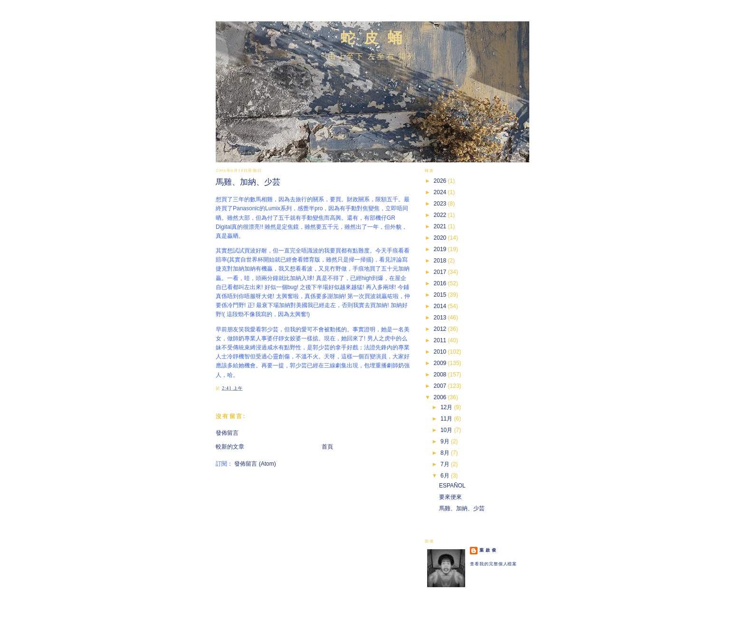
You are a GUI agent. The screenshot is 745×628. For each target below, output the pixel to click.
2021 (441, 226)
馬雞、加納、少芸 (248, 182)
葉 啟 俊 (488, 550)
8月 (445, 453)
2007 (441, 386)
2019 (441, 249)
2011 (441, 340)
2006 (441, 397)
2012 (441, 329)
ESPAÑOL (452, 485)
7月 (445, 464)
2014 (441, 306)
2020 (441, 237)
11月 (447, 418)
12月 (447, 407)
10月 (447, 430)
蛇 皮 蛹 (373, 38)
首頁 (327, 446)
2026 (441, 181)
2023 (441, 203)
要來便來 (450, 497)
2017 (441, 272)
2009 (441, 363)
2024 (441, 192)
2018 (441, 260)
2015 (441, 294)
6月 (445, 475)
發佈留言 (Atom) (255, 463)
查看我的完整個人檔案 (493, 564)
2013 (441, 317)
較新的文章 (230, 446)
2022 (441, 215)
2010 (441, 351)
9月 (445, 441)
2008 (441, 374)
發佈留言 (227, 433)
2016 (441, 283)
